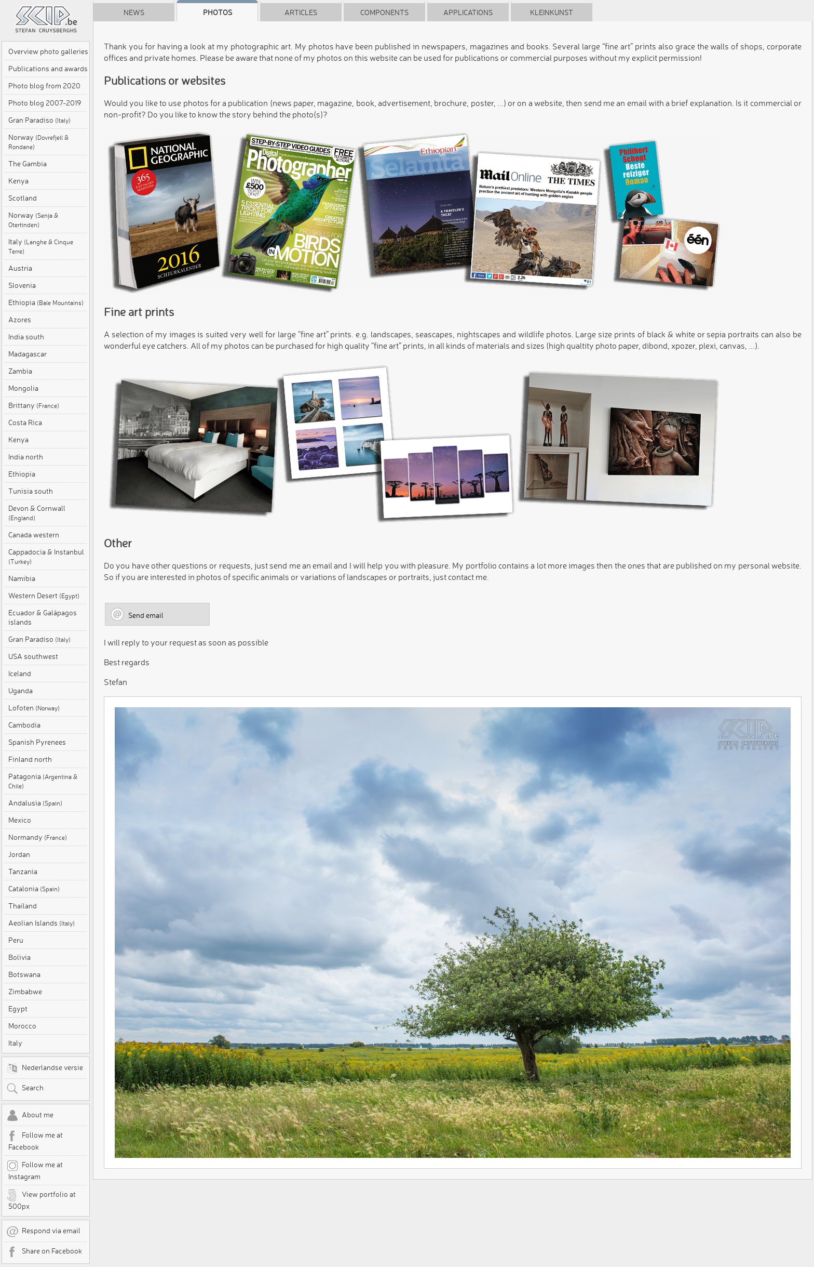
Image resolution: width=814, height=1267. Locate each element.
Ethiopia (46, 302)
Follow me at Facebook (34, 1141)
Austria (20, 268)
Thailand (22, 905)
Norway (38, 142)
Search (25, 1089)
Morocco (22, 1026)
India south (26, 336)
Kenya (18, 181)
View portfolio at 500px (41, 1200)
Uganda (20, 690)
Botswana (24, 974)
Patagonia (42, 781)
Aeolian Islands (41, 923)
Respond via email (43, 1231)
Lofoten (34, 707)
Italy (40, 246)
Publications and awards (48, 68)
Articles (300, 12)
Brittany (33, 405)
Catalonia (34, 888)
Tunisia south (30, 491)
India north (25, 456)
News (134, 12)
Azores (19, 319)
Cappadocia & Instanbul (46, 556)
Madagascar (27, 354)
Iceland (19, 673)
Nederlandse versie (44, 1068)
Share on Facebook (44, 1252)
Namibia (21, 578)
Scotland (22, 198)
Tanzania (22, 871)
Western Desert (43, 595)
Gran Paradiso (39, 120)
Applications (468, 12)
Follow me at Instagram (34, 1170)
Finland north (30, 759)
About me (29, 1116)
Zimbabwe (25, 991)
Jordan (19, 854)
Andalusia (35, 803)
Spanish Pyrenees (37, 742)
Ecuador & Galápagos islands (42, 617)
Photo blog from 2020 (44, 85)
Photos (217, 12)
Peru (15, 940)
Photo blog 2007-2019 (44, 103)
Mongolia (23, 388)
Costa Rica (25, 422)
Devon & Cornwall (36, 513)
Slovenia (22, 285)
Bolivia (19, 957)
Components (384, 12)
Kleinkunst (551, 12)
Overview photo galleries (48, 51)
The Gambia (27, 163)
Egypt (18, 1008)
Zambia (20, 371)
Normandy (37, 837)
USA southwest (33, 656)
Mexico (19, 820)
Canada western (33, 534)
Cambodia (24, 725)
